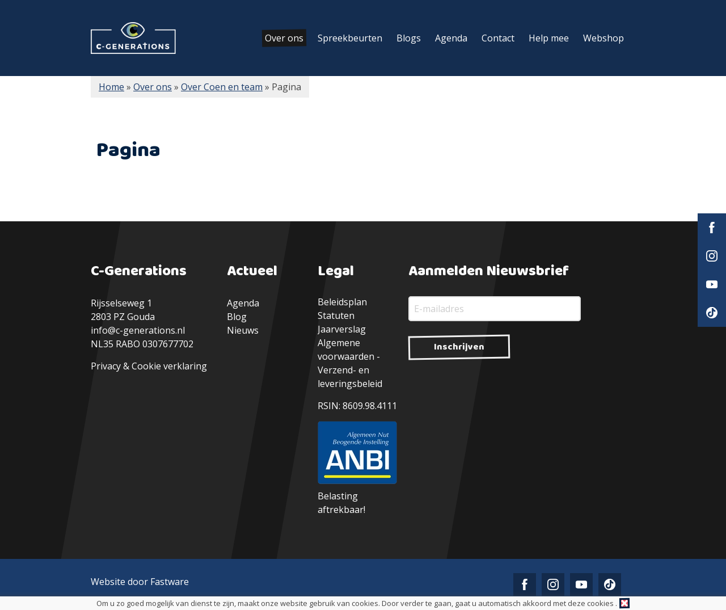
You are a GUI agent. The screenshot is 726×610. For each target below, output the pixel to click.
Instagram (711, 256)
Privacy (106, 366)
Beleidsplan (342, 302)
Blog (237, 316)
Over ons (284, 38)
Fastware (169, 581)
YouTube (711, 284)
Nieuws (243, 330)
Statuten (336, 315)
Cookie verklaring (169, 366)
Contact (498, 38)
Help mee (549, 38)
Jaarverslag (342, 329)
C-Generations (133, 38)
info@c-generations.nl (138, 330)
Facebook (711, 227)
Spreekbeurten (350, 38)
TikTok (711, 312)
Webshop (603, 38)
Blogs (408, 38)
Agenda (451, 38)
